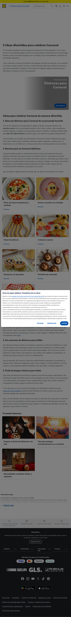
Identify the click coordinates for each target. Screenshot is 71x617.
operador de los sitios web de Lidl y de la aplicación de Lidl (28, 296)
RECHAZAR (40, 323)
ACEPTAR (64, 323)
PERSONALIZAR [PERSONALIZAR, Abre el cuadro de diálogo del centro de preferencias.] (51, 323)
